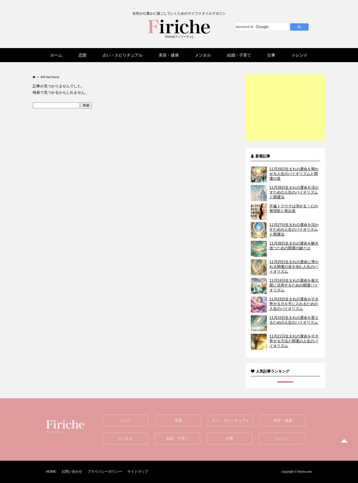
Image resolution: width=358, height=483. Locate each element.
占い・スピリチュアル (230, 420)
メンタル (125, 438)
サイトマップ (137, 471)
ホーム (56, 55)
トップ (125, 420)
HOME (51, 471)
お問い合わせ (71, 471)
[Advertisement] (285, 107)
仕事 (229, 438)
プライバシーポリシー (105, 471)
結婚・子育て (177, 438)
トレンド (281, 438)
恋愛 (178, 420)
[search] (262, 27)
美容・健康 (282, 420)
